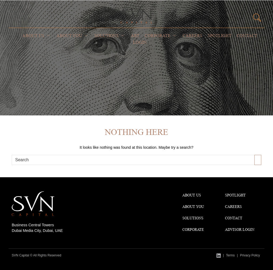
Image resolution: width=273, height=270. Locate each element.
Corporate (157, 35)
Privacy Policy (250, 255)
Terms (230, 255)
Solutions (106, 35)
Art (135, 35)
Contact (247, 35)
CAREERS (233, 206)
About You (69, 35)
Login (140, 42)
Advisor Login (239, 229)
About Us (33, 35)
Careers (192, 35)
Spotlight (219, 35)
